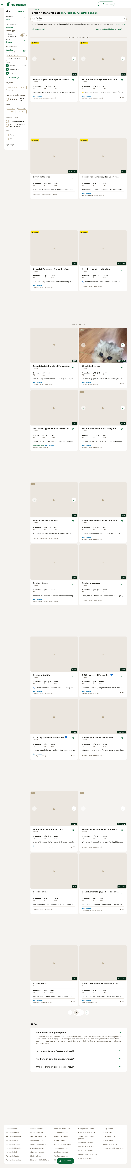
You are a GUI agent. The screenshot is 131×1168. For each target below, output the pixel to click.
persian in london (13, 1144)
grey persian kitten (85, 1158)
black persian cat (37, 1152)
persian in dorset (12, 1133)
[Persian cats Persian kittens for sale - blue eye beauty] (103, 752)
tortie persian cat (61, 1133)
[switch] (23, 88)
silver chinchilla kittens (39, 1160)
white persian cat (61, 1156)
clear (23, 93)
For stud (11, 80)
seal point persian (85, 1143)
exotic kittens (59, 1140)
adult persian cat (61, 1152)
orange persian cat (109, 1144)
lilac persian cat (108, 1136)
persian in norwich (13, 1160)
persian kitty (107, 1133)
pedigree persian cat (62, 1129)
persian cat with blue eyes (112, 1148)
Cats (8, 59)
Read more (120, 62)
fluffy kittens (107, 1129)
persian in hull (11, 1152)
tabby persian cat (61, 1148)
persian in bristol (12, 1140)
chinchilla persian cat (38, 1144)
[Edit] (24, 153)
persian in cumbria (13, 1136)
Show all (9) (14, 179)
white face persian (37, 1148)
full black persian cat (86, 1146)
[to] (23, 213)
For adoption (13, 74)
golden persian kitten (62, 1144)
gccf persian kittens (86, 1129)
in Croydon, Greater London (79, 50)
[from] (12, 213)
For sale (11, 69)
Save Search (38, 67)
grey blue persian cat (86, 1133)
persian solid (107, 1140)
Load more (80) (19, 143)
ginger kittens (35, 1156)
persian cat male (36, 1133)
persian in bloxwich (13, 1148)
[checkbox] (7, 103)
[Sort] (109, 67)
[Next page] (87, 956)
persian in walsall (37, 1129)
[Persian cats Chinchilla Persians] (103, 318)
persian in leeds (12, 1156)
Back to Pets (12, 54)
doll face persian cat (38, 1136)
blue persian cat (36, 1140)
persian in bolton (12, 1129)
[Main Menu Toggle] (2, 4)
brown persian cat (85, 1150)
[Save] (73, 118)
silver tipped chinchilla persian (87, 1137)
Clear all (21, 49)
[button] (54, 96)
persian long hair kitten (87, 1154)
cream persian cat (61, 1136)
